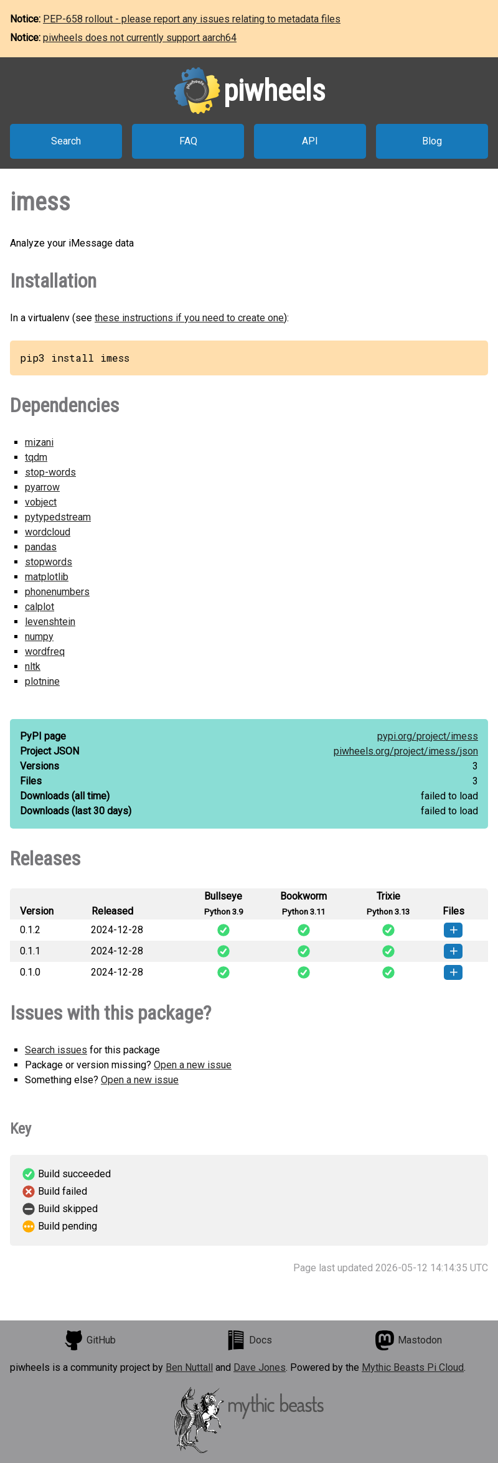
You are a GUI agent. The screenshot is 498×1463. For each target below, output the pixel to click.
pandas (41, 547)
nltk (32, 666)
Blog (432, 141)
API (310, 141)
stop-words (50, 472)
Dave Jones (259, 1367)
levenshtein (50, 622)
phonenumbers (57, 592)
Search (66, 141)
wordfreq (45, 651)
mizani (39, 442)
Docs (249, 1340)
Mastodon (408, 1340)
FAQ (188, 141)
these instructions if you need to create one (189, 318)
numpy (39, 636)
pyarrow (42, 487)
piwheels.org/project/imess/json (406, 751)
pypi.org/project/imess (427, 736)
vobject (41, 502)
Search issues (56, 1050)
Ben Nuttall (189, 1367)
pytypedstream (58, 517)
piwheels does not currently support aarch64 (140, 38)
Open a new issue (193, 1065)
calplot (39, 607)
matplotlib (46, 577)
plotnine (42, 681)
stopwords (48, 562)
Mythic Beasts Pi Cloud (413, 1367)
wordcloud (47, 532)
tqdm (36, 457)
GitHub (89, 1340)
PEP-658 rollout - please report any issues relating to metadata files (192, 19)
